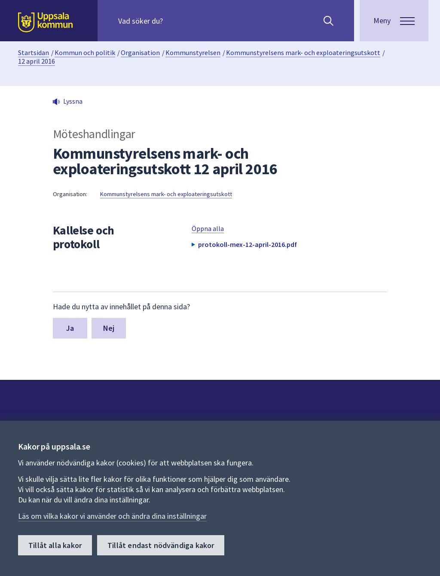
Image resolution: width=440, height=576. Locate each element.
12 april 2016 (36, 61)
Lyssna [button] (72, 101)
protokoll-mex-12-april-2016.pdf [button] (247, 244)
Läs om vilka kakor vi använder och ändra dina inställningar (112, 516)
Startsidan (33, 52)
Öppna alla (208, 228)
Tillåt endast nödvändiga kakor (160, 545)
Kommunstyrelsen (192, 52)
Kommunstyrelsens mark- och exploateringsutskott (303, 52)
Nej (109, 328)
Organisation (140, 52)
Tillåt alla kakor (55, 545)
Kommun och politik (85, 52)
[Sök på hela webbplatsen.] (173, 20)
